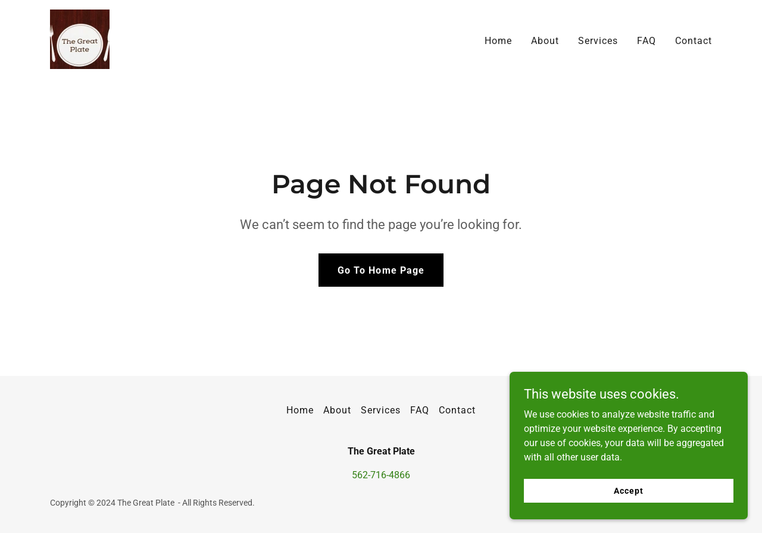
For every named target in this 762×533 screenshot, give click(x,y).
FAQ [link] (646, 40)
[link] (80, 38)
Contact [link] (693, 40)
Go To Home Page (381, 270)
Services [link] (598, 40)
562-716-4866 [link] (381, 475)
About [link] (545, 40)
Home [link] (498, 40)
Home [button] (300, 410)
